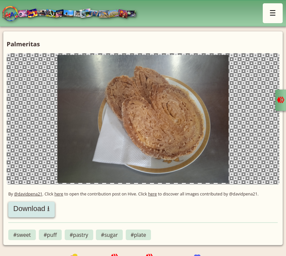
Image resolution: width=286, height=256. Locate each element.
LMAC (72, 14)
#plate (138, 234)
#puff (50, 234)
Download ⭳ (31, 208)
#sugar (109, 234)
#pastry (79, 234)
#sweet (22, 234)
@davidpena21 (28, 194)
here (58, 194)
